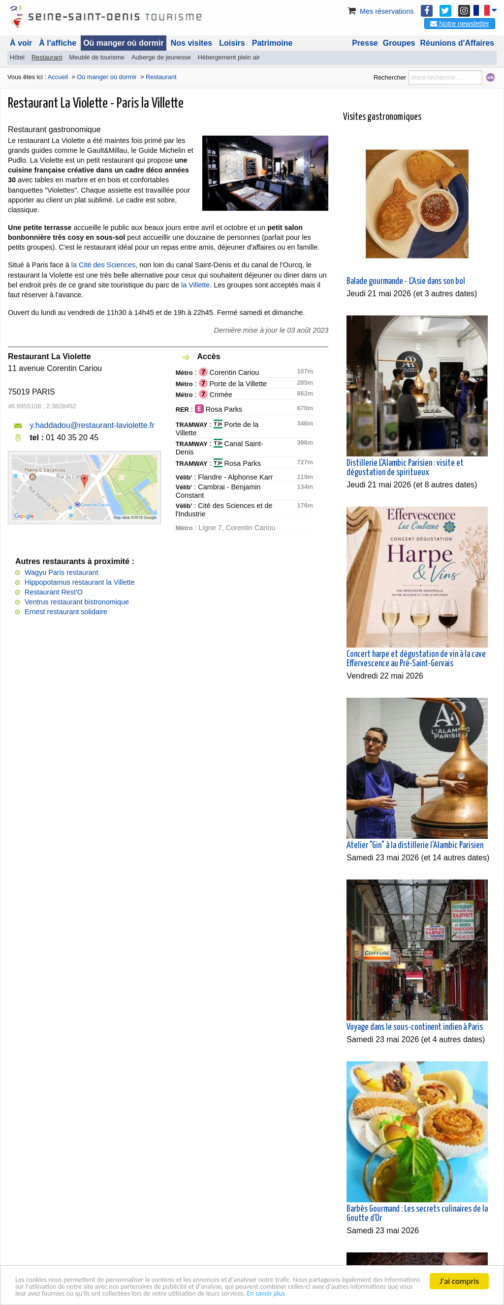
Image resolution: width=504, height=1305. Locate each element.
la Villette (195, 285)
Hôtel (17, 57)
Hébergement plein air (229, 57)
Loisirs (232, 43)
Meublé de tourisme (96, 57)
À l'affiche (57, 43)
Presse (365, 43)
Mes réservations (380, 11)
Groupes (399, 43)
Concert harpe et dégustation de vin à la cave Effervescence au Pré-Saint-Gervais (416, 659)
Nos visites (191, 43)
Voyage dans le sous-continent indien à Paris (414, 1027)
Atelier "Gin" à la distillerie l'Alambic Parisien (414, 845)
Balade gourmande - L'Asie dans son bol (405, 281)
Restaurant (47, 57)
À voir (21, 43)
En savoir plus (38, 1293)
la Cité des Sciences (103, 265)
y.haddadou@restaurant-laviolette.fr (92, 425)
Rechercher (390, 77)
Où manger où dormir (123, 43)
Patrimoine (272, 43)
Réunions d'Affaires (457, 43)
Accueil (58, 77)
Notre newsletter (459, 24)
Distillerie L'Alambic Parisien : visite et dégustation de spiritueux (405, 468)
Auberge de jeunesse (161, 57)
